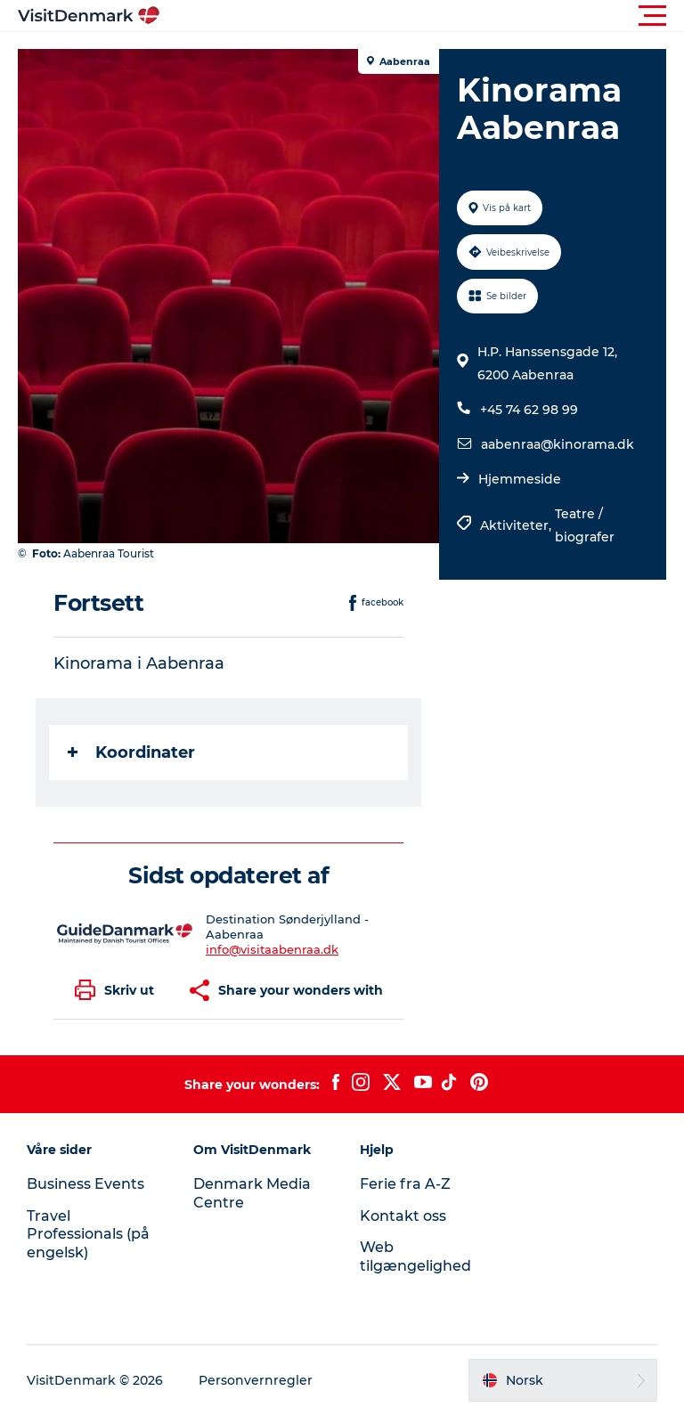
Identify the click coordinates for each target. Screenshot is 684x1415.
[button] (422, 16)
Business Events (85, 1183)
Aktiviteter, (517, 525)
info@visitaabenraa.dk (272, 949)
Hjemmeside (519, 479)
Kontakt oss (403, 1216)
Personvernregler (256, 1380)
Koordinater (131, 752)
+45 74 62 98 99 (529, 410)
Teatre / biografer (585, 525)
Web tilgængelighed (415, 1256)
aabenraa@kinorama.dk (557, 444)
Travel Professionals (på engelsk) (88, 1235)
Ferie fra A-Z (405, 1183)
